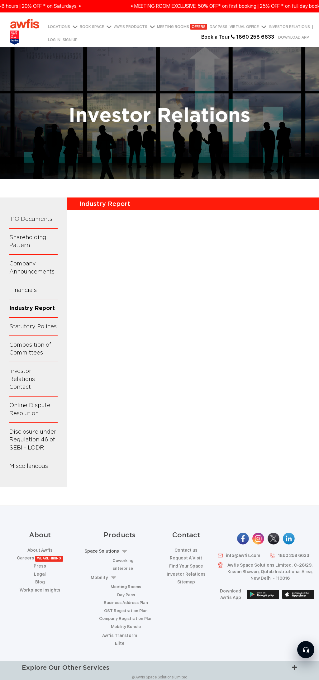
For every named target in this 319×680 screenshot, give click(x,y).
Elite (120, 643)
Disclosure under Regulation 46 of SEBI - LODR (32, 439)
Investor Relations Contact (22, 379)
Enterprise (122, 568)
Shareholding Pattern (27, 241)
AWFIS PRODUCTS (134, 27)
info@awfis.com (238, 556)
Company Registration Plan (126, 618)
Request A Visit (186, 557)
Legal (40, 574)
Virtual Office (248, 27)
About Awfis (40, 550)
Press (40, 565)
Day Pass (218, 27)
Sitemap (186, 581)
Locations (63, 27)
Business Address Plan (126, 602)
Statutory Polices (33, 326)
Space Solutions (105, 551)
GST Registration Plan (126, 610)
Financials (23, 290)
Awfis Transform (119, 635)
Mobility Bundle (126, 626)
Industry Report (32, 308)
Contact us (186, 550)
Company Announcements (32, 267)
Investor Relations (289, 27)
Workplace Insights (40, 589)
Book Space (96, 27)
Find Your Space (186, 565)
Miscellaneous (28, 466)
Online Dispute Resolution (29, 409)
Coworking (122, 560)
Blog (40, 581)
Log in (54, 40)
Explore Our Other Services (159, 667)
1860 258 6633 (289, 556)
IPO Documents (30, 219)
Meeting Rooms (182, 27)
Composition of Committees (30, 349)
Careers (40, 557)
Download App (293, 37)
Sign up (70, 40)
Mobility (103, 577)
